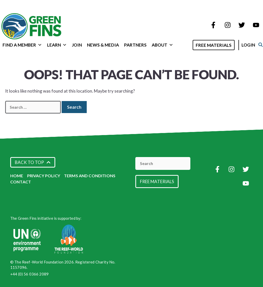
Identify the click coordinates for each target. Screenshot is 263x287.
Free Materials (219, 45)
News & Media (103, 45)
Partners (135, 45)
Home (16, 175)
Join (77, 45)
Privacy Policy (43, 175)
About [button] (162, 45)
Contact (20, 181)
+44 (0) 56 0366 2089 (29, 274)
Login (253, 45)
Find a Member (22, 45)
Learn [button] (57, 45)
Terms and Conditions (89, 175)
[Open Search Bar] (191, 44)
